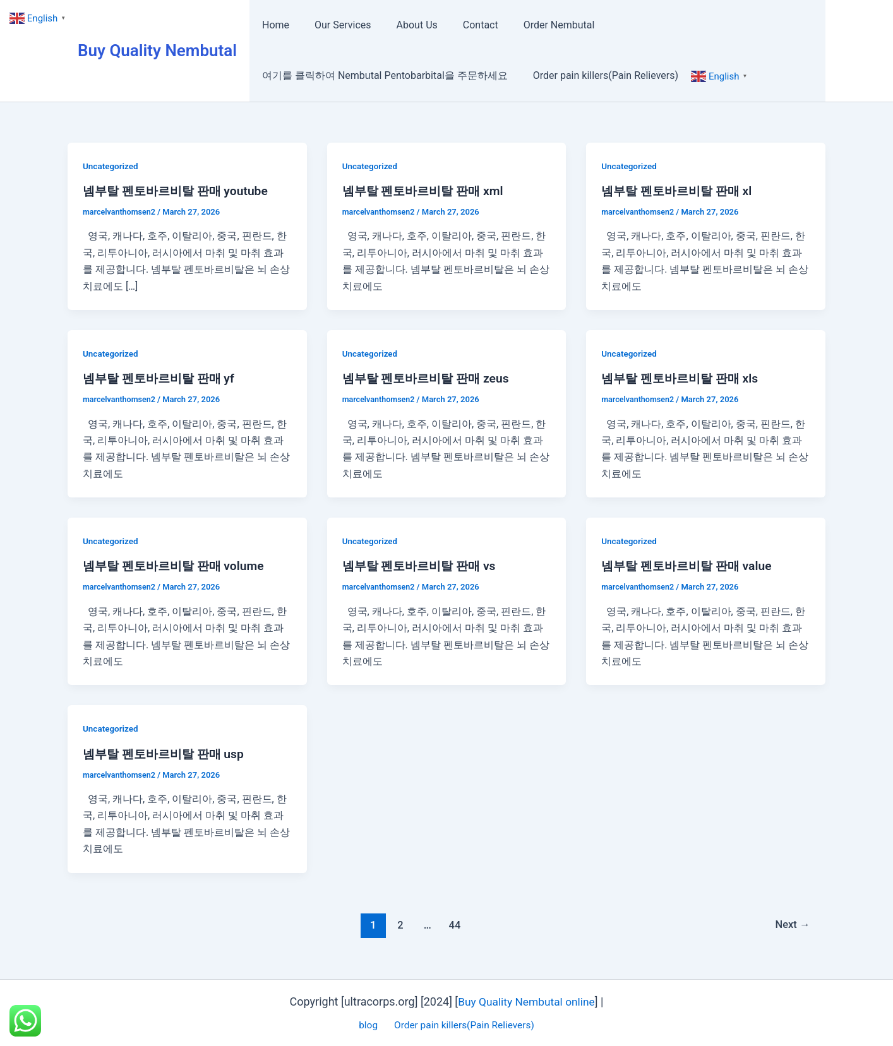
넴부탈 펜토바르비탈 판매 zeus (429, 378)
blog (368, 1025)
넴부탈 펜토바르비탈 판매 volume (178, 565)
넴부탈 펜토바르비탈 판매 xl (680, 190)
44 (454, 924)
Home (273, 25)
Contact (463, 25)
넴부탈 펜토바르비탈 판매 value (690, 565)
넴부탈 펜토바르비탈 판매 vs (422, 565)
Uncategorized (111, 166)
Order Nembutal (536, 25)
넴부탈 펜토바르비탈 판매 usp (167, 753)
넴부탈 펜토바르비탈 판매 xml (427, 190)
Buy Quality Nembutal (157, 50)
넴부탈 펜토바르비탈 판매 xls (683, 378)
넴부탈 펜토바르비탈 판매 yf (162, 378)
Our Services (335, 25)
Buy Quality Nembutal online (526, 1000)
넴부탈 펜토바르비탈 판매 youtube (180, 190)
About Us (404, 25)
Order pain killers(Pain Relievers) (598, 75)
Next (792, 924)
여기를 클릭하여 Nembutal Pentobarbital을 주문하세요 (382, 75)
